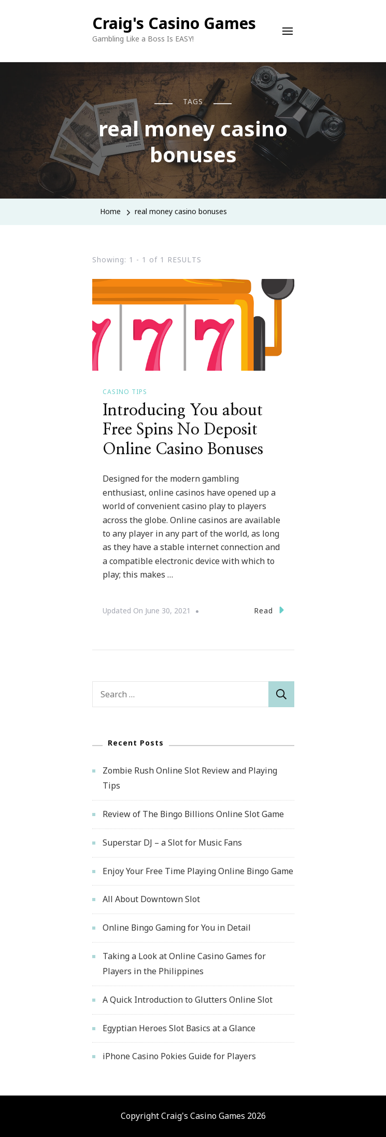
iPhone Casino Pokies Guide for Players (179, 1056)
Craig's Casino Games (174, 23)
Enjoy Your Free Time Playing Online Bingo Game (198, 871)
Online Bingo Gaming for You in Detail (177, 927)
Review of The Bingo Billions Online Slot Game (193, 814)
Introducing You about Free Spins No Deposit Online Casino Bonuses (183, 430)
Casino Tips (125, 391)
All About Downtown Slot (151, 899)
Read (269, 610)
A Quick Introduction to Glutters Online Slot (188, 999)
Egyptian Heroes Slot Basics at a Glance (179, 1028)
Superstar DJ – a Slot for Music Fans (172, 842)
